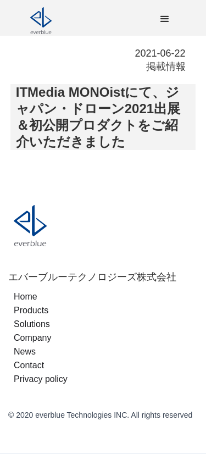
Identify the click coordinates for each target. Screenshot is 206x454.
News (25, 351)
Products (31, 310)
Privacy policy (41, 379)
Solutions (32, 324)
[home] (74, 19)
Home (25, 296)
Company (32, 337)
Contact (29, 365)
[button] (164, 19)
